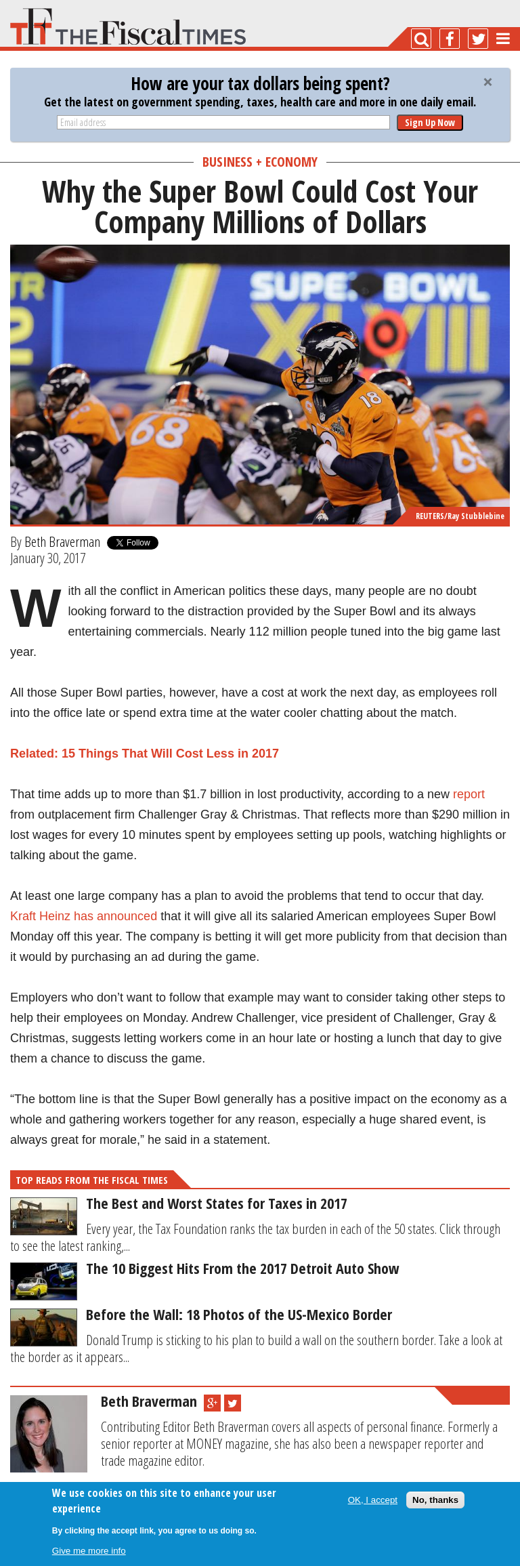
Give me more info (89, 1551)
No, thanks (435, 1500)
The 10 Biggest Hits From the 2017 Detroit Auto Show (242, 1268)
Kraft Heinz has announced (83, 916)
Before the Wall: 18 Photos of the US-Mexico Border (239, 1314)
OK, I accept (372, 1500)
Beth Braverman (62, 541)
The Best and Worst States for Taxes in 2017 (216, 1203)
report (469, 794)
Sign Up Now (430, 122)
